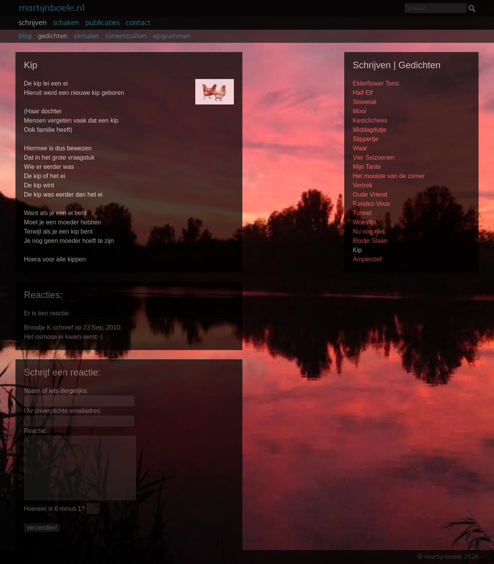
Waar (360, 148)
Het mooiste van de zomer (389, 176)
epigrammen (172, 36)
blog (25, 36)
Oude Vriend (370, 194)
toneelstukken (126, 36)
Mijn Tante (367, 166)
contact (138, 23)
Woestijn (364, 222)
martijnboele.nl (52, 6)
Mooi (359, 111)
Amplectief (367, 259)
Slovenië (364, 102)
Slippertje (366, 139)
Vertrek (362, 185)
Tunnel (362, 213)
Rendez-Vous (371, 203)
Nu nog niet (368, 231)
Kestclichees (370, 120)
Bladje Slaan (370, 240)
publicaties (102, 23)
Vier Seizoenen (373, 157)
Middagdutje (369, 129)
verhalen (86, 36)
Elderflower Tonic (376, 83)
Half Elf (363, 92)
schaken (66, 23)
